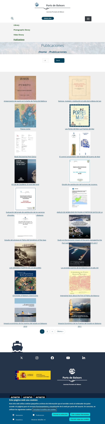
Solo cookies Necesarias (80, 414)
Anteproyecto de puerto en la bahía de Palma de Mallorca (25, 101)
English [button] (47, 18)
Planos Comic (25, 129)
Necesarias (19, 415)
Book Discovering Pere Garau (25, 156)
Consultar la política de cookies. (44, 409)
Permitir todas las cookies (80, 419)
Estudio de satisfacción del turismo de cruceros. (79, 184)
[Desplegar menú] (88, 19)
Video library (19, 35)
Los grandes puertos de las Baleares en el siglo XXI (78, 268)
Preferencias (40, 415)
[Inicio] (52, 7)
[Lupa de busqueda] (12, 18)
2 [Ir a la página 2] (47, 331)
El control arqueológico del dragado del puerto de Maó (78, 156)
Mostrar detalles (38, 419)
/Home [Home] (42, 52)
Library (16, 25)
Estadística (19, 420)
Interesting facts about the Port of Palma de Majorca (78, 295)
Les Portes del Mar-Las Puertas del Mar (78, 129)
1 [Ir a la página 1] (42, 331)
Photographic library (22, 30)
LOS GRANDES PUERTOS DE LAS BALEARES (25, 268)
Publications (19, 39)
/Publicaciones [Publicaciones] (58, 52)
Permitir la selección (60, 414)
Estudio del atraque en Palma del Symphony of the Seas (25, 240)
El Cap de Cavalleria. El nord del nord (25, 184)
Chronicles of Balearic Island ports (25, 295)
